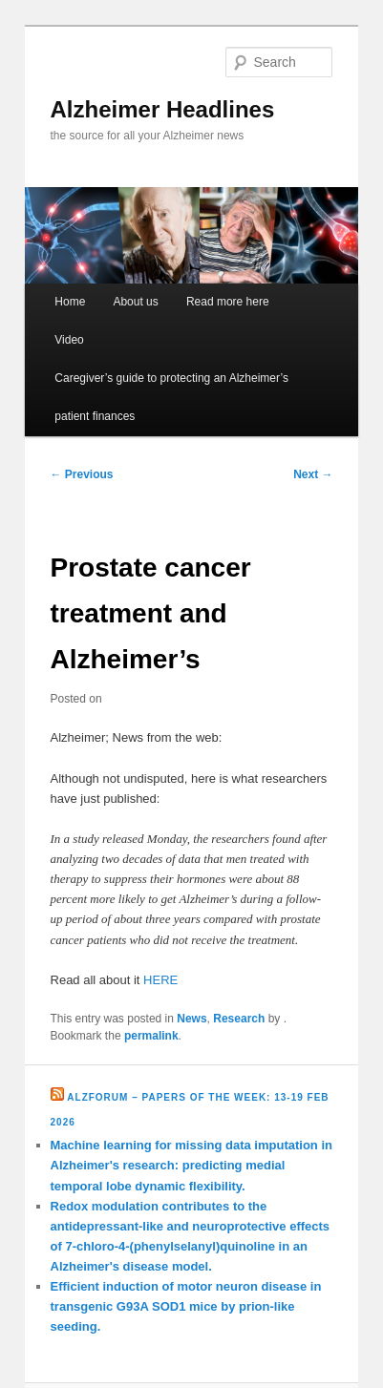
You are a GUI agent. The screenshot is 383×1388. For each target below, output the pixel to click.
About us (135, 301)
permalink (151, 1035)
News (191, 1018)
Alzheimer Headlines (163, 109)
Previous (82, 474)
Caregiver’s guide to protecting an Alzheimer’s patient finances (171, 397)
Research (239, 1018)
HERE (160, 980)
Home (69, 301)
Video (68, 340)
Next (312, 474)
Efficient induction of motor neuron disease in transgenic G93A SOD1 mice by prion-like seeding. (186, 1306)
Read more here (227, 301)
